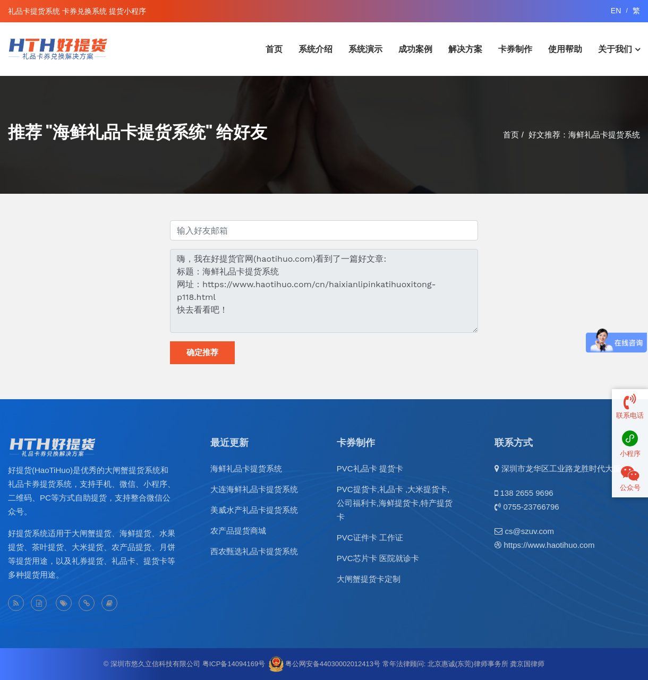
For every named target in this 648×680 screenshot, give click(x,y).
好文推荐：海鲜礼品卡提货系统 (584, 134)
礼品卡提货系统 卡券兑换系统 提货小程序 (77, 11)
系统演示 (365, 49)
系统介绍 (315, 49)
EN (616, 10)
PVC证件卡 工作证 (370, 537)
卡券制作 (515, 49)
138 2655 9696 (526, 492)
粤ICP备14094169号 (234, 664)
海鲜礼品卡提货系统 (246, 468)
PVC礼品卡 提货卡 (370, 468)
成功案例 (415, 49)
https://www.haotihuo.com (549, 544)
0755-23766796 (531, 506)
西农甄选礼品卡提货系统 (254, 551)
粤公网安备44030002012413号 (332, 664)
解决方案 (465, 49)
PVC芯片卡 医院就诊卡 (378, 558)
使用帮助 (565, 49)
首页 (274, 49)
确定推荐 (202, 352)
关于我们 (615, 49)
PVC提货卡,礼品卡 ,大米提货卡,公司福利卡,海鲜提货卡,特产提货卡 (395, 503)
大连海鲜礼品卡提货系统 (254, 489)
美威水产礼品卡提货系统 (254, 509)
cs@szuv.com (529, 531)
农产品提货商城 (238, 530)
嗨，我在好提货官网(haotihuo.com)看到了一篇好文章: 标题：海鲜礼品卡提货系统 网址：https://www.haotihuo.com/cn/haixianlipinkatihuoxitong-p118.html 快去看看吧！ (324, 291)
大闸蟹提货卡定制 (368, 578)
